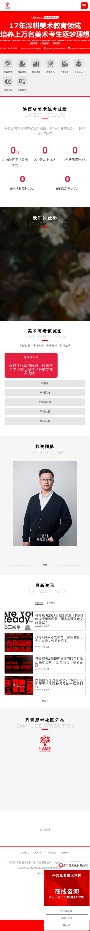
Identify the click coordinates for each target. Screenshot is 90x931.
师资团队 (33, 88)
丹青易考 (11, 67)
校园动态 (36, 636)
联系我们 (14, 884)
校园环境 (33, 67)
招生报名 (76, 88)
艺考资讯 (53, 636)
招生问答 (54, 88)
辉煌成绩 (54, 67)
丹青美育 (11, 88)
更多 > (45, 736)
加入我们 (35, 884)
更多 (45, 600)
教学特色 (76, 67)
